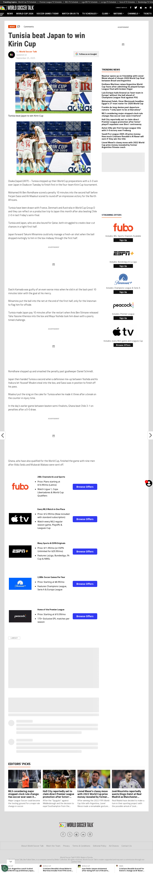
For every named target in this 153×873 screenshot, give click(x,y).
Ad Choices (114, 845)
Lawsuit (14, 638)
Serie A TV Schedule (127, 2)
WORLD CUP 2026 (24, 13)
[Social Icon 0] (63, 834)
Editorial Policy (99, 845)
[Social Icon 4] (90, 834)
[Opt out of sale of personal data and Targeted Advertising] (4, 868)
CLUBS (106, 13)
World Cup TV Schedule (27, 2)
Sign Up (123, 240)
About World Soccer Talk (32, 845)
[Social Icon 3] (83, 834)
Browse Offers (84, 486)
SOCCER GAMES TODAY (47, 13)
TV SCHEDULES (90, 13)
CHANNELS (134, 13)
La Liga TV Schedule (108, 2)
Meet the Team (53, 845)
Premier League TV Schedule (51, 2)
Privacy (66, 845)
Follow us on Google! (88, 54)
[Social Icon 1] (70, 834)
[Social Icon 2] (76, 834)
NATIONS (119, 13)
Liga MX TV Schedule (90, 2)
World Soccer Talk (28, 51)
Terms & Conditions (81, 845)
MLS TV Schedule (71, 2)
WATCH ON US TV (70, 13)
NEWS (10, 13)
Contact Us (126, 845)
